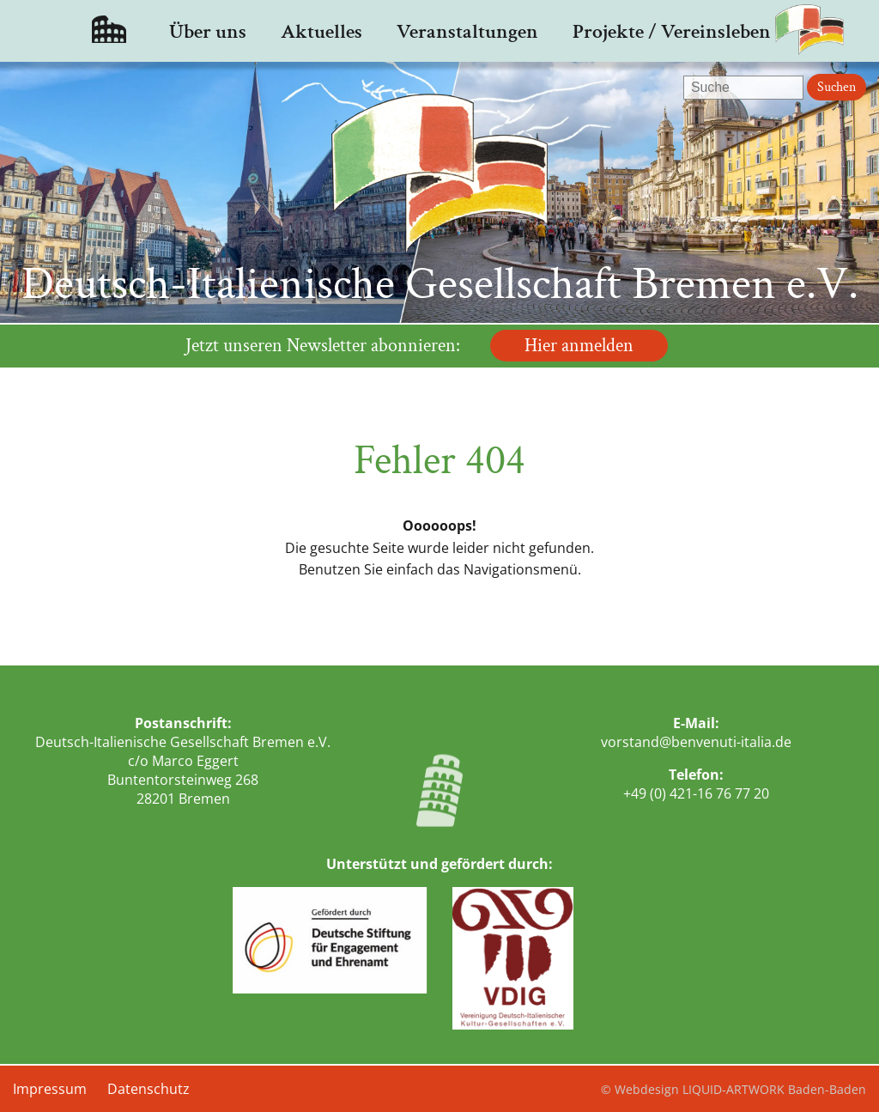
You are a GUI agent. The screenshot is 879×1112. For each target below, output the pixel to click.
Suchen (836, 87)
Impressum (50, 1088)
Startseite (109, 31)
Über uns (207, 31)
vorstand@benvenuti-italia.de (696, 741)
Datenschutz (148, 1088)
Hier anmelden (578, 345)
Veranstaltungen (467, 31)
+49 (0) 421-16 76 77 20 (696, 793)
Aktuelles (321, 31)
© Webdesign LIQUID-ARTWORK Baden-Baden (733, 1089)
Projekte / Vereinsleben (672, 31)
